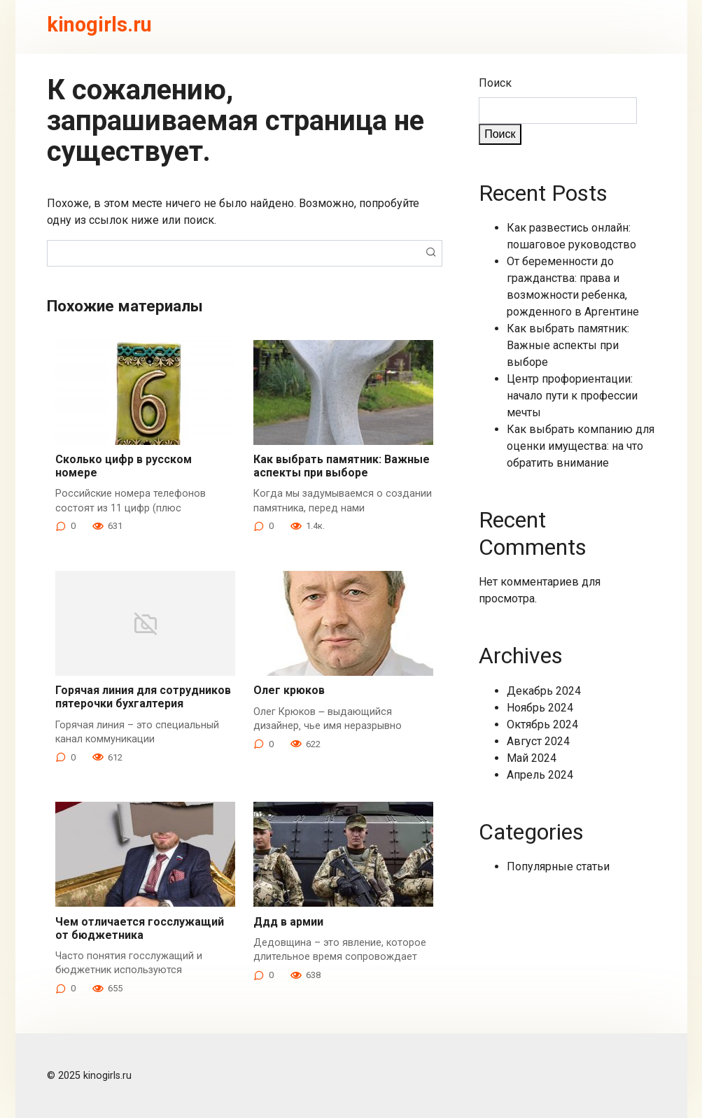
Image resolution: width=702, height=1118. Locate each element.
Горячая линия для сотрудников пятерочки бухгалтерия (143, 697)
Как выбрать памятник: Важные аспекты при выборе (341, 466)
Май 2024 (531, 758)
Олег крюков (289, 690)
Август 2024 (538, 741)
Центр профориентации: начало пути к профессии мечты (572, 395)
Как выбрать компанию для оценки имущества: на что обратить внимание (580, 446)
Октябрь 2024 (542, 724)
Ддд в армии (288, 921)
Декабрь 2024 (544, 691)
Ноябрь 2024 (540, 707)
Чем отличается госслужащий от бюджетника (139, 928)
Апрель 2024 (540, 774)
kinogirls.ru (99, 24)
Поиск (495, 83)
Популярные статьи (558, 866)
